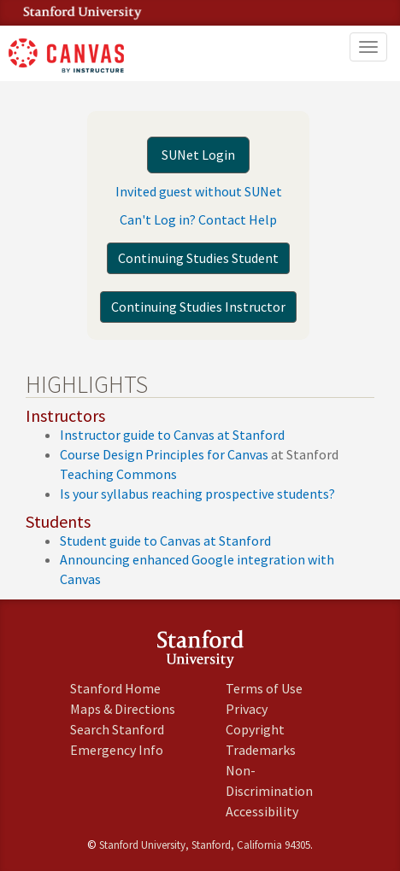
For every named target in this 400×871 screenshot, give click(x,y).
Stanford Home (115, 688)
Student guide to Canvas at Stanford (165, 540)
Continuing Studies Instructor (198, 306)
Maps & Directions (122, 708)
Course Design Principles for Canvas (164, 454)
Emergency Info (116, 749)
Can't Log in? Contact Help (198, 219)
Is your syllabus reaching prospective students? (197, 493)
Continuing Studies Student (198, 257)
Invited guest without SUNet (198, 191)
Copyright (255, 729)
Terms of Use (264, 688)
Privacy (247, 708)
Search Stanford (117, 729)
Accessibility (262, 811)
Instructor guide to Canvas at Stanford (172, 434)
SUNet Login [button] (198, 154)
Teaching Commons (118, 473)
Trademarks (261, 749)
